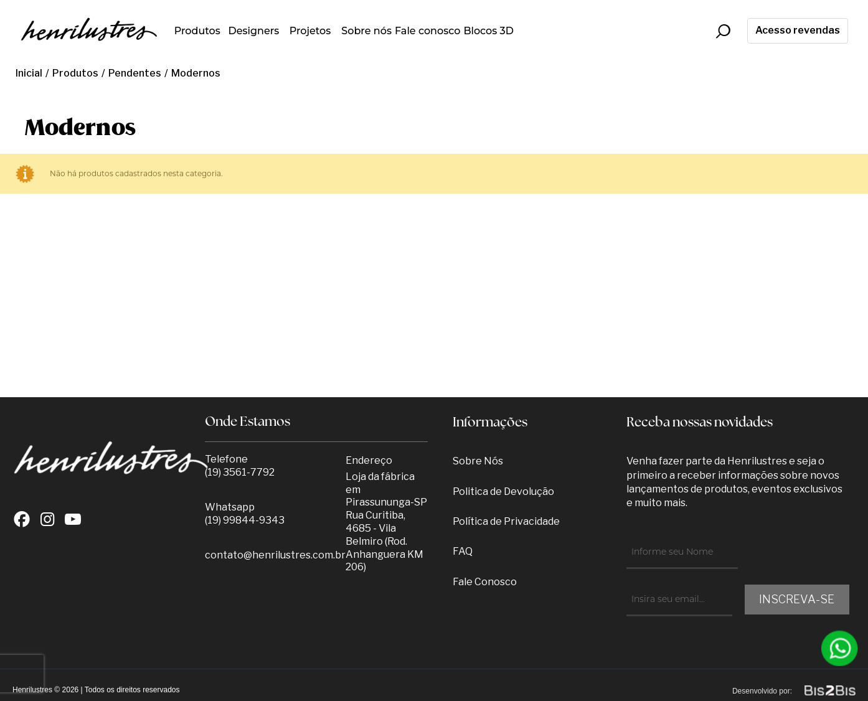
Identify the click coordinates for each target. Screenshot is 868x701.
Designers (253, 31)
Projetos (310, 31)
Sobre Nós (478, 461)
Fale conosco (427, 31)
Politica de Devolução (503, 491)
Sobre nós (366, 31)
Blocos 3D (488, 31)
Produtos (197, 31)
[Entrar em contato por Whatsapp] (840, 648)
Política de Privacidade (506, 521)
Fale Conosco (485, 582)
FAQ (463, 551)
